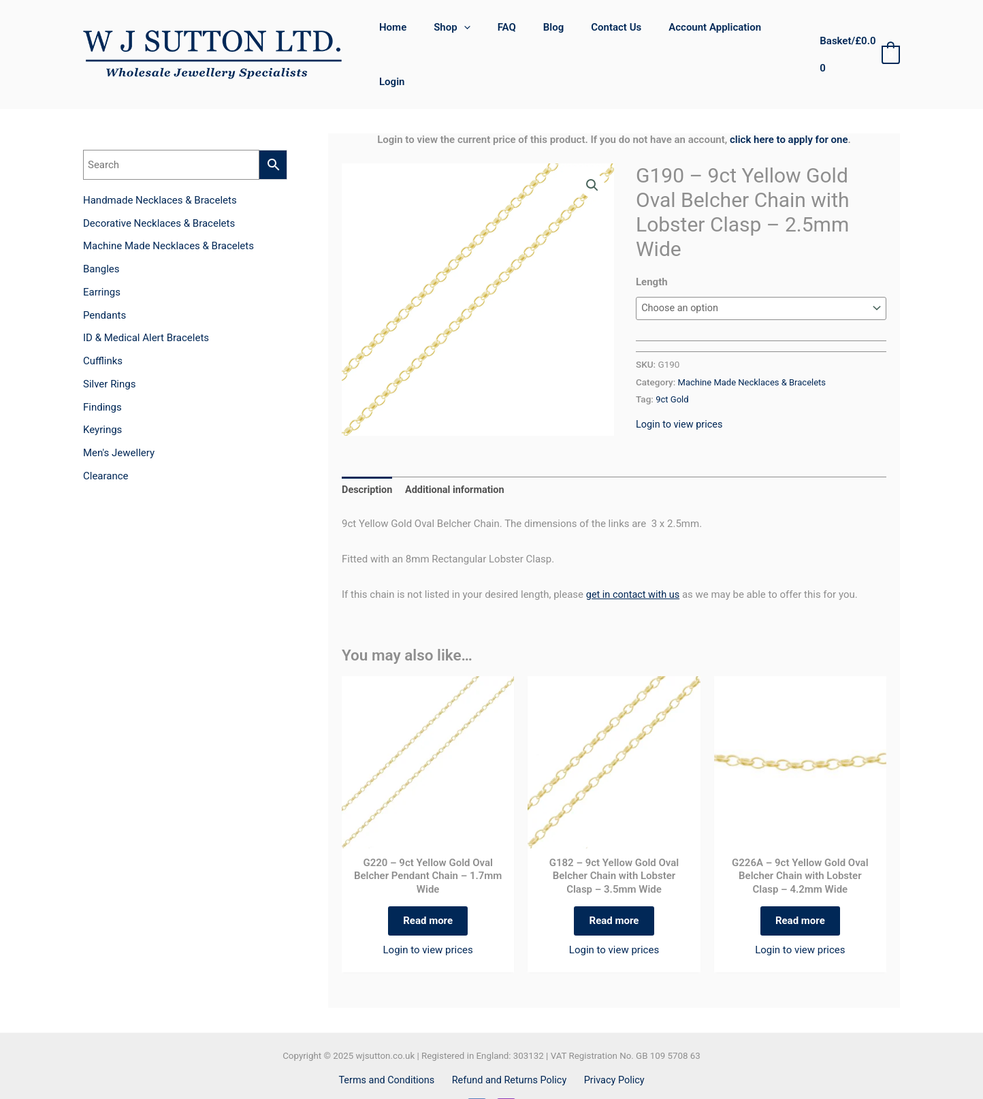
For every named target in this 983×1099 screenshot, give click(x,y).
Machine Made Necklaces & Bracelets (755, 343)
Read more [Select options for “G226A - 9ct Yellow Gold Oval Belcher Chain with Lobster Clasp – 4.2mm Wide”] (800, 884)
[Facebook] (476, 1074)
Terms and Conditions (390, 1047)
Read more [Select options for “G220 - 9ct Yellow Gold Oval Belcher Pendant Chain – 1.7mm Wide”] (428, 884)
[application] (474, 34)
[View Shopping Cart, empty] (857, 35)
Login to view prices (681, 385)
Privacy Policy (611, 1047)
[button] (591, 146)
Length (652, 242)
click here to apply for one (789, 100)
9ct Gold (673, 360)
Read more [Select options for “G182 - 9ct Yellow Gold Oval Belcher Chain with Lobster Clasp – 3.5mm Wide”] (614, 884)
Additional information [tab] (458, 451)
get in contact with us (634, 556)
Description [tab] (368, 451)
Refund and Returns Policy (509, 1047)
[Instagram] (506, 1074)
